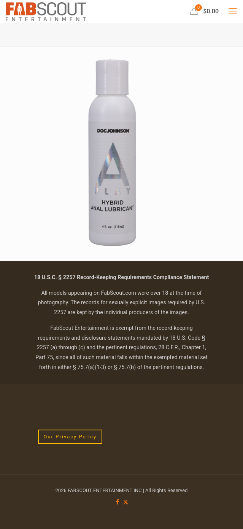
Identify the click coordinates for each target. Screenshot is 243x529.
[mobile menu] (232, 11)
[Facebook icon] (118, 502)
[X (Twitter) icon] (126, 502)
